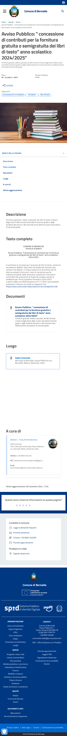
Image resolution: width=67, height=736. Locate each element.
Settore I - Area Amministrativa (23, 439)
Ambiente (15, 683)
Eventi (15, 702)
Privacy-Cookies (13, 727)
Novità (11, 22)
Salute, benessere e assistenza (15, 686)
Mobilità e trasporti (15, 673)
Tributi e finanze (15, 680)
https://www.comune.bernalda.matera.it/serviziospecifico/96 (31, 286)
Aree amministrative (15, 625)
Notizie (15, 695)
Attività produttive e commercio (15, 664)
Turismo (15, 670)
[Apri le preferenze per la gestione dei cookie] (4, 732)
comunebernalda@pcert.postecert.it (46, 638)
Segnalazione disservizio (46, 657)
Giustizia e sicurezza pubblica (15, 677)
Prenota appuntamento (47, 651)
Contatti (47, 621)
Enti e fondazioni (15, 635)
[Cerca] (62, 11)
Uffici (15, 632)
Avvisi (18, 22)
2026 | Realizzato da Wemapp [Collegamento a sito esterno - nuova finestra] (33, 734)
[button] (63, 2)
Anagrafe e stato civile (15, 654)
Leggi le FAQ (47, 654)
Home (4, 22)
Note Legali (26, 727)
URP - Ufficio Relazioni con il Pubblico (46, 642)
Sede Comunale (22, 358)
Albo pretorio (15, 713)
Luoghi (15, 645)
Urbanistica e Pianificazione (15, 667)
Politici (15, 638)
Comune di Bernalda (35, 11)
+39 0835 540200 (47, 635)
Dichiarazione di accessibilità (47, 660)
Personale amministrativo (15, 642)
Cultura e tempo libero (15, 657)
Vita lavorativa (15, 660)
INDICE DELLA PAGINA (11, 153)
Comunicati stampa (15, 698)
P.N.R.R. (47, 664)
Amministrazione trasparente (15, 716)
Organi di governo (15, 629)
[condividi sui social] (8, 85)
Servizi (15, 650)
